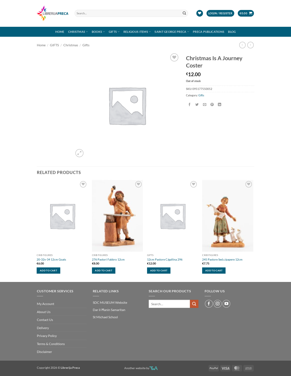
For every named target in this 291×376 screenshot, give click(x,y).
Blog (232, 31)
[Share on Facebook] (189, 104)
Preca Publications (208, 31)
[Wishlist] (199, 13)
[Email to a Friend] (204, 104)
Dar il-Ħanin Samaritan (109, 310)
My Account (45, 304)
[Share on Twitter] (197, 104)
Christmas (78, 32)
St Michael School (105, 317)
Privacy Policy (47, 336)
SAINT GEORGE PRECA (172, 32)
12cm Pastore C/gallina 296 (164, 259)
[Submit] (184, 13)
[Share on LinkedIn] (219, 104)
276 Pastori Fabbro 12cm (108, 259)
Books (98, 32)
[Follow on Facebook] (209, 304)
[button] (220, 13)
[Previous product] (250, 45)
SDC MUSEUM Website (110, 302)
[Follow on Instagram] (217, 304)
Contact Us (45, 320)
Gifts (85, 45)
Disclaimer (44, 352)
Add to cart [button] (48, 270)
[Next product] (242, 45)
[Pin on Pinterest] (212, 104)
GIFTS (114, 32)
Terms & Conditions (51, 344)
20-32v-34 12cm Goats (51, 259)
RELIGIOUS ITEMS (137, 32)
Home (59, 31)
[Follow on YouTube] (226, 304)
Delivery (43, 328)
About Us (44, 312)
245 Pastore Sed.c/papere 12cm (222, 259)
